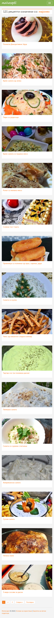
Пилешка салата (10, 410)
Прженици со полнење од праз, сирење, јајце (22, 264)
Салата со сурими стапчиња (15, 446)
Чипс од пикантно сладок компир (17, 337)
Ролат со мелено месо (12, 190)
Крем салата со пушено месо (15, 154)
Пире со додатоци (11, 117)
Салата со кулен (10, 300)
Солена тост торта (11, 227)
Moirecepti (5, 611)
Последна (30, 602)
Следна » (19, 602)
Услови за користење (24, 611)
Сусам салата (9, 519)
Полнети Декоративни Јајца (15, 44)
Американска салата (12, 483)
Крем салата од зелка (12, 81)
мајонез (44, 11)
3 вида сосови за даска (13, 592)
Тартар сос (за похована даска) (16, 373)
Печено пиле (8, 556)
